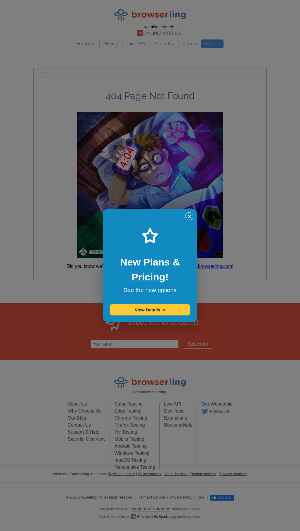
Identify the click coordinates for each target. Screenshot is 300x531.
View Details (150, 309)
